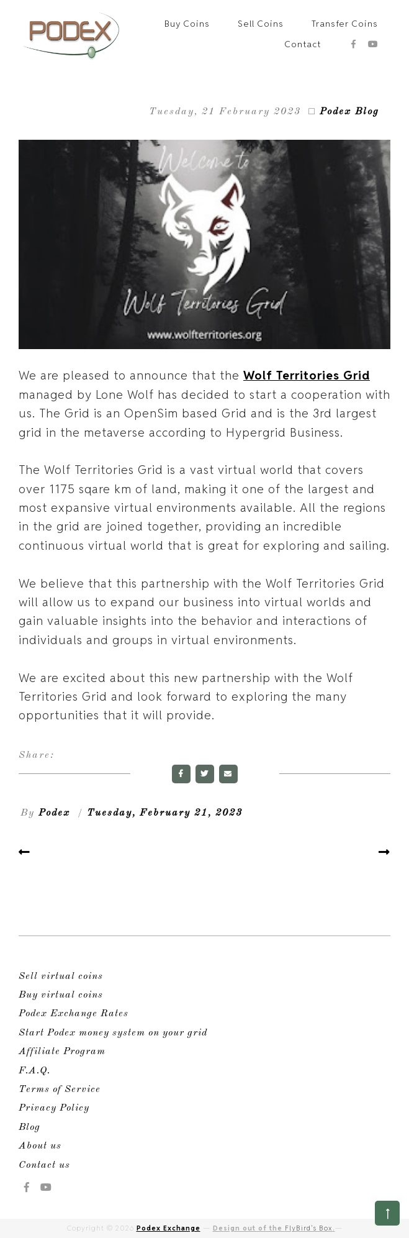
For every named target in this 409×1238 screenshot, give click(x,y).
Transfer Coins (345, 23)
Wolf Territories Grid (306, 375)
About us (40, 1146)
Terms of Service (60, 1090)
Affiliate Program (62, 1052)
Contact (302, 44)
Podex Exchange (168, 1228)
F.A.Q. (34, 1071)
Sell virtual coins (61, 976)
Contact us (44, 1165)
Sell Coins (261, 23)
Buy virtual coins (61, 995)
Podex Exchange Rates (73, 1014)
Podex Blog (349, 112)
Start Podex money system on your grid (113, 1033)
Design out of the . (274, 1228)
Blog (29, 1127)
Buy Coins (187, 23)
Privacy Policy (54, 1108)
